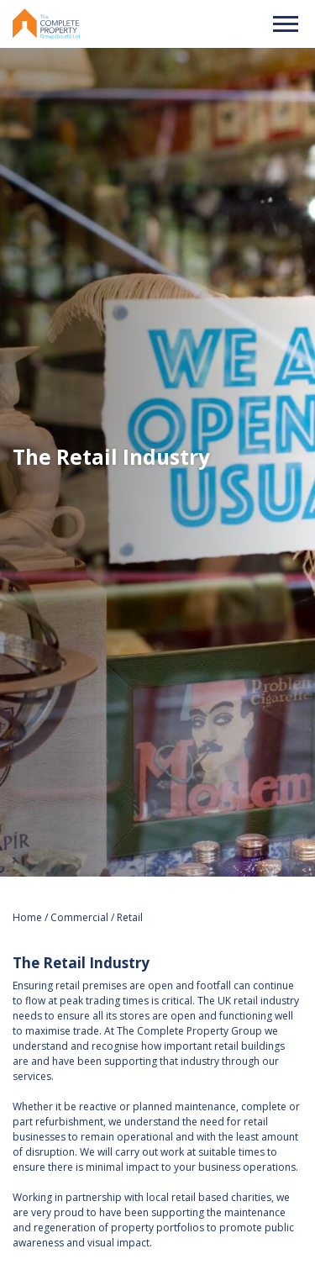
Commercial (79, 917)
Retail (130, 917)
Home (29, 917)
